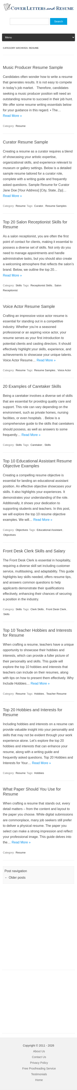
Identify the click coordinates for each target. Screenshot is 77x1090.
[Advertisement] (38, 929)
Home (39, 1080)
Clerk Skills (37, 609)
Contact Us (39, 1057)
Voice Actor (64, 370)
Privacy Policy (39, 1062)
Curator (38, 205)
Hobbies (39, 693)
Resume (20, 125)
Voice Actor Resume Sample (29, 306)
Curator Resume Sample (25, 142)
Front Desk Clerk (56, 609)
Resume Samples (56, 205)
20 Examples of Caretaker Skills (32, 386)
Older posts (15, 877)
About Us (39, 1051)
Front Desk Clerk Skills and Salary (34, 551)
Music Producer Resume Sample (33, 67)
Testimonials (39, 1074)
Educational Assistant (49, 529)
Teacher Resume (56, 693)
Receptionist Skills (41, 285)
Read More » (12, 115)
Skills (19, 285)
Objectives (22, 529)
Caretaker (36, 444)
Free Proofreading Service (39, 1068)
